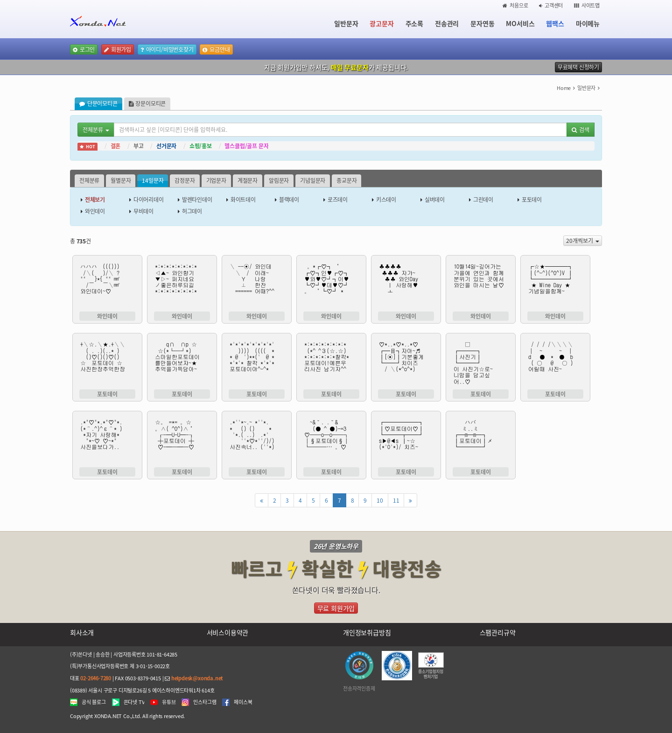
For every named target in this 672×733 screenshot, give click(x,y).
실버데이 (435, 199)
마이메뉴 (588, 23)
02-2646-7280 (95, 678)
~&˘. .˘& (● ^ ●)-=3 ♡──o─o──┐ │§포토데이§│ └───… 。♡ (331, 440)
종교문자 (346, 180)
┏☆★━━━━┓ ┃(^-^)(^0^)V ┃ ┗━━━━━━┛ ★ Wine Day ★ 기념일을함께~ (555, 284)
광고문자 (381, 23)
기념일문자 (312, 180)
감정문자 (185, 180)
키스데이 (386, 199)
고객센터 (551, 5)
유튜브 (168, 702)
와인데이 (95, 211)
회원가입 (117, 49)
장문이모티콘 (147, 103)
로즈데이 (338, 199)
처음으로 (515, 5)
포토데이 (532, 199)
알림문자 (279, 180)
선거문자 (166, 146)
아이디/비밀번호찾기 (167, 49)
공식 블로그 (94, 702)
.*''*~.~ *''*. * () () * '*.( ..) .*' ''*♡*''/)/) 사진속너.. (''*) (257, 440)
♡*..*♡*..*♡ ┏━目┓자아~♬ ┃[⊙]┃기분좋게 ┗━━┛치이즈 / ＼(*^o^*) (406, 362)
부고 (138, 146)
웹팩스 (555, 23)
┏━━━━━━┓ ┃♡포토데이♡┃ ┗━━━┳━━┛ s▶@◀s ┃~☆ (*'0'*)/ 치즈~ (406, 440)
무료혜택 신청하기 (578, 67)
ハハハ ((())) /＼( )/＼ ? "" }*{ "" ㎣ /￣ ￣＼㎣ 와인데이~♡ (107, 284)
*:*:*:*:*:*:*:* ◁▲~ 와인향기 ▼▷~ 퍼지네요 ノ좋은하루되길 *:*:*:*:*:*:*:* (182, 284)
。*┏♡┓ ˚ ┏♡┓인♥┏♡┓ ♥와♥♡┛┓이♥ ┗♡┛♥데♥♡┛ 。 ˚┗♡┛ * (331, 284)
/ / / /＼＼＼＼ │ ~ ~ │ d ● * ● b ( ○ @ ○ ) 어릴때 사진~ (555, 362)
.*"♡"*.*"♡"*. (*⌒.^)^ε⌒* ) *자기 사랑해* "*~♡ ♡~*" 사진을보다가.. (107, 440)
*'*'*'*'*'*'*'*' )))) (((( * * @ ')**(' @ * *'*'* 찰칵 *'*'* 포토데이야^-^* (257, 362)
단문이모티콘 (98, 103)
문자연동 (482, 23)
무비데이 (143, 211)
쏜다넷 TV (134, 702)
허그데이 (192, 211)
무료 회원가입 (336, 608)
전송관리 (447, 23)
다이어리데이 (148, 199)
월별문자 (121, 180)
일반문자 (346, 23)
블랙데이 (289, 199)
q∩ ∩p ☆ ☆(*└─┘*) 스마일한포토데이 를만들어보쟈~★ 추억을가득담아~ (182, 362)
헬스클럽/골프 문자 (246, 146)
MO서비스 (520, 23)
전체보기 (95, 199)
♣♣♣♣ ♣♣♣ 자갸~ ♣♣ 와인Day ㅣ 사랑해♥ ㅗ (406, 284)
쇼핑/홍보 (200, 146)
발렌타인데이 (197, 199)
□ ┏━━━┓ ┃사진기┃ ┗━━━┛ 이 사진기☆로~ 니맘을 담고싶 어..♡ (481, 362)
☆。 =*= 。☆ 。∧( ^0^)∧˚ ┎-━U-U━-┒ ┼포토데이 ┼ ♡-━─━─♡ (182, 440)
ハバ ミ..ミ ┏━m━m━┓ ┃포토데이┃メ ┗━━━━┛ (481, 440)
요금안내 (216, 49)
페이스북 (243, 702)
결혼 (116, 146)
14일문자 (152, 180)
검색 (580, 129)
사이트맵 (587, 5)
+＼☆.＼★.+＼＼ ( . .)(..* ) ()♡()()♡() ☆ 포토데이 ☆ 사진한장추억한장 (107, 362)
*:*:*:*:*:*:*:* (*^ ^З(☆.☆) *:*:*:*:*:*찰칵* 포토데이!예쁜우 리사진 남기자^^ (331, 362)
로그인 (84, 49)
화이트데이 (243, 199)
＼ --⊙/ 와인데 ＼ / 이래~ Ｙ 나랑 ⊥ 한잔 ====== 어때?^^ (257, 284)
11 (396, 500)
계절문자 (248, 180)
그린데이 (483, 199)
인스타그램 (204, 702)
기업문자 (216, 180)
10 (380, 500)
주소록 (414, 23)
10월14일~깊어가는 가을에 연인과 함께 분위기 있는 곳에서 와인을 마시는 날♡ (481, 284)
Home (564, 88)
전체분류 (89, 180)
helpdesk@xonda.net (197, 678)
